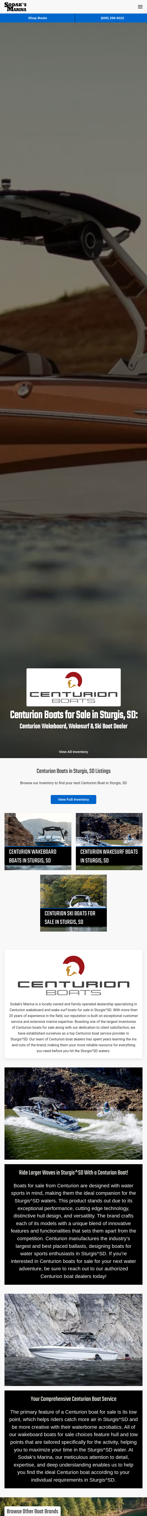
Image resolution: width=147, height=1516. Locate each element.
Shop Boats (37, 18)
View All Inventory (73, 752)
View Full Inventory (73, 799)
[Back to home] (15, 6)
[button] (140, 6)
